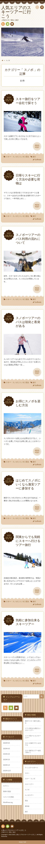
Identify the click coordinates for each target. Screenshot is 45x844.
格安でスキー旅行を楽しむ (33, 722)
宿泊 (27, 157)
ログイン (6, 786)
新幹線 (27, 806)
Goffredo (38, 160)
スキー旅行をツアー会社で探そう (33, 751)
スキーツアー (29, 784)
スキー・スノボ (12, 157)
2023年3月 (6, 754)
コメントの (8, 797)
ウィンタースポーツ (31, 767)
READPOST (37, 146)
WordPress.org (8, 802)
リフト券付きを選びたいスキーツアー (33, 729)
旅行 (34, 157)
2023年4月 (6, 748)
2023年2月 (6, 759)
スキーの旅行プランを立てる (33, 744)
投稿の (7, 791)
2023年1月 (6, 765)
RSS (2, 24)
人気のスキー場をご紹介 (8, 832)
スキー (27, 773)
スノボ (21, 157)
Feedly (7, 24)
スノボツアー (29, 795)
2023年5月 (6, 743)
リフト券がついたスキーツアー (33, 736)
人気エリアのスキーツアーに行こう (13, 830)
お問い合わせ (12, 24)
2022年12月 (7, 770)
